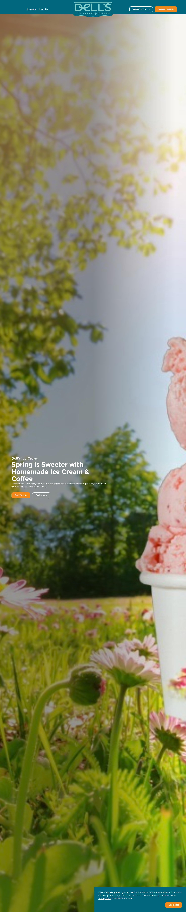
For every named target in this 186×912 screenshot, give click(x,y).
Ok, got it (173, 905)
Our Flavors (21, 495)
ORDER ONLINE (166, 9)
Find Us (43, 9)
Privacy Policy (104, 898)
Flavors (31, 9)
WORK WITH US (141, 9)
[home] (93, 9)
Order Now (41, 495)
